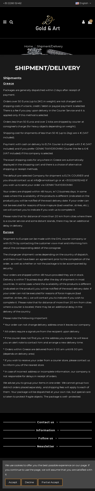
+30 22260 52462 (12, 3)
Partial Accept (50, 482)
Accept (13, 482)
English (84, 3)
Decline (29, 482)
